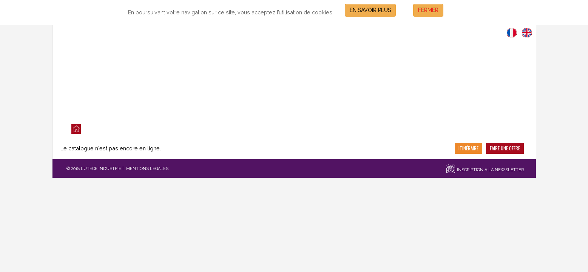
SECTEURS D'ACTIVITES (349, 129)
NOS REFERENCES (284, 129)
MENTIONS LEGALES (147, 168)
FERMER (428, 10)
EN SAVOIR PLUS (370, 10)
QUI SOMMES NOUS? (170, 129)
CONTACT (404, 129)
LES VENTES (115, 129)
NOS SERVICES (229, 129)
